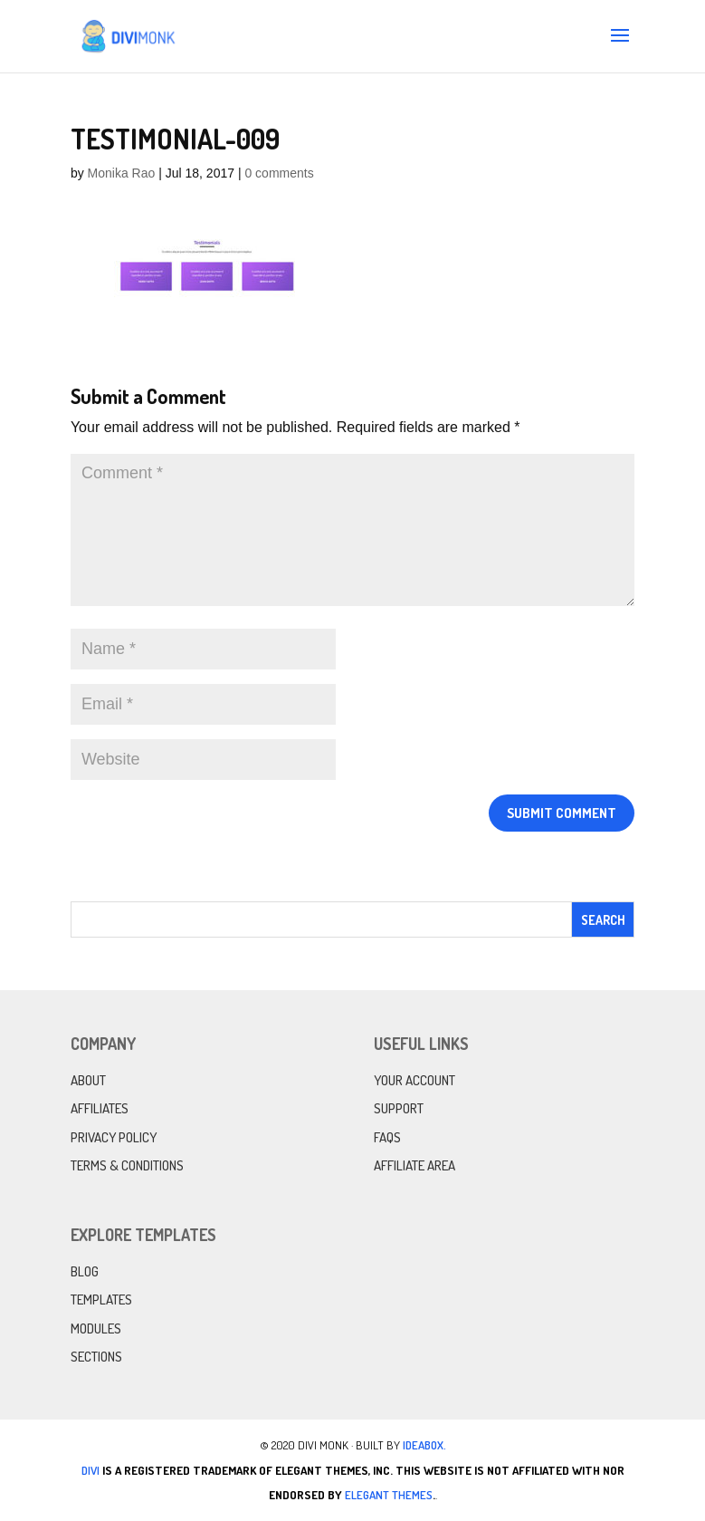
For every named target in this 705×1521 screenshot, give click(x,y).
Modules (96, 1328)
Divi (90, 1470)
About (88, 1080)
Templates (101, 1299)
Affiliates (100, 1108)
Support (399, 1108)
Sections (96, 1356)
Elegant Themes (389, 1494)
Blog (85, 1271)
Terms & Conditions (127, 1165)
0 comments (278, 173)
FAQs (387, 1137)
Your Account (414, 1080)
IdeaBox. (424, 1445)
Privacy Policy (114, 1137)
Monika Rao (122, 173)
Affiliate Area (414, 1165)
